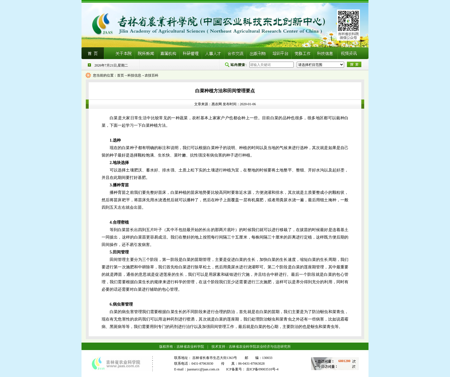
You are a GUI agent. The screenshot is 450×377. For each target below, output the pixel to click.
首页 (120, 75)
